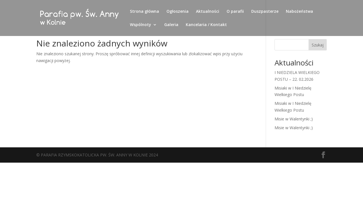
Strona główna (144, 11)
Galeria (171, 25)
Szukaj (318, 45)
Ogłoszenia (177, 11)
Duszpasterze (264, 11)
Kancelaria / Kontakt (206, 25)
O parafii (235, 11)
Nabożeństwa (299, 11)
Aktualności (207, 11)
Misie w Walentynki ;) (294, 119)
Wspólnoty (140, 25)
